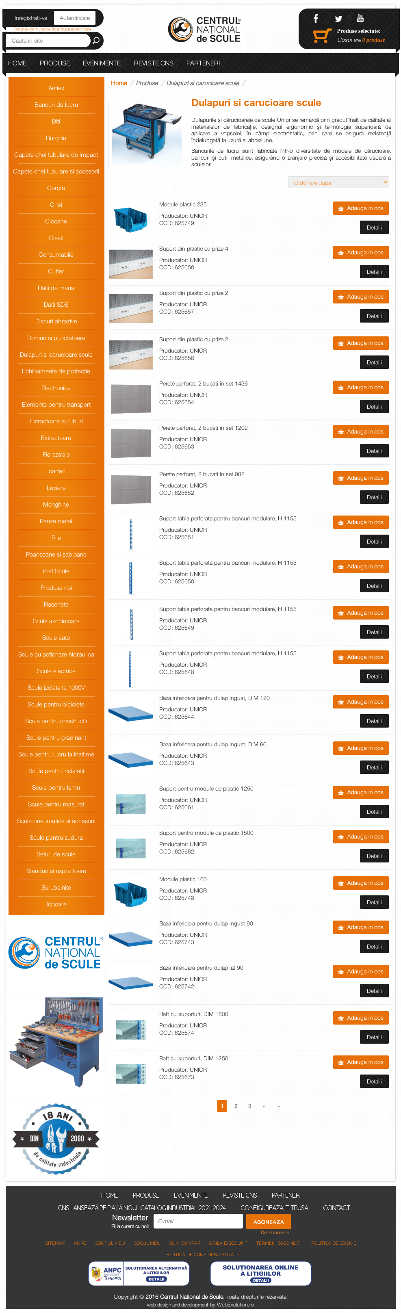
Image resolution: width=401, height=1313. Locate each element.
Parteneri (203, 63)
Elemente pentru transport (56, 404)
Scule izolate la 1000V (56, 687)
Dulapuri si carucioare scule (56, 354)
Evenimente (102, 63)
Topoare (56, 904)
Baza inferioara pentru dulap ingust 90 (206, 924)
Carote (56, 187)
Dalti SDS (56, 304)
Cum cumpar (185, 1243)
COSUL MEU (147, 1243)
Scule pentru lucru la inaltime (56, 754)
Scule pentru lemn (56, 787)
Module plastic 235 (183, 205)
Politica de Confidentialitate (202, 1254)
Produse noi (56, 587)
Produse (55, 63)
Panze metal (56, 520)
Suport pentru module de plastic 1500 (206, 833)
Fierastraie (56, 454)
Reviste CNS (153, 63)
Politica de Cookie (333, 1243)
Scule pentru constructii (56, 720)
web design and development (177, 1305)
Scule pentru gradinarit (56, 737)
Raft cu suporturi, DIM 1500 (193, 1014)
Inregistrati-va (31, 17)
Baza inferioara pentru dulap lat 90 (201, 968)
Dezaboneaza (275, 1232)
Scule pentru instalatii (56, 770)
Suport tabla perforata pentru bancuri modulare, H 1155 (228, 519)
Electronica (56, 387)
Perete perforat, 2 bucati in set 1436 (203, 384)
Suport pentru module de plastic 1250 (206, 789)
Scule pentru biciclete (56, 704)
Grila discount (228, 1243)
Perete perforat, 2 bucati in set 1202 (203, 428)
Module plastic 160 (183, 879)
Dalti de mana (56, 287)
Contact (336, 1207)
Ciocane (56, 221)
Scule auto (56, 637)
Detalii (374, 227)
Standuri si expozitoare (56, 870)
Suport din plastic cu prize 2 (193, 293)
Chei (56, 204)
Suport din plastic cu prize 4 (193, 249)
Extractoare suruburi (56, 421)
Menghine (56, 504)
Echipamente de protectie (56, 371)
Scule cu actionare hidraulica (56, 654)
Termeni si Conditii (279, 1243)
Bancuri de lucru (56, 104)
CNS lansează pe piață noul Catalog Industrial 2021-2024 (106, 83)
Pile (56, 537)
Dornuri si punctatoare (56, 337)
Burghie (56, 137)
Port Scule (56, 570)
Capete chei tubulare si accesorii (56, 171)
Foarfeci (56, 470)
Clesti (56, 237)
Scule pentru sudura (56, 837)
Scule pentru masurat (56, 804)
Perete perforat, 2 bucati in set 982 (202, 474)
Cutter (56, 271)
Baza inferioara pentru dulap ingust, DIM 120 (214, 698)
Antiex (56, 87)
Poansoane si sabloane (56, 554)
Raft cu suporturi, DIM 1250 (193, 1058)
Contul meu (110, 1243)
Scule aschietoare (56, 620)
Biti (56, 121)
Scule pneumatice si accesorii (56, 820)
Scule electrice (56, 670)
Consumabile (56, 254)
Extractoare (56, 437)
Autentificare (75, 17)
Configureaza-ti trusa (274, 1207)
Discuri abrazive (56, 321)
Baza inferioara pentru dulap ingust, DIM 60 (213, 744)
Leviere (56, 487)
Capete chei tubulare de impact (56, 154)
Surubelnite (56, 887)
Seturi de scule (56, 854)
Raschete (56, 604)
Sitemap (55, 1243)
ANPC (80, 1243)
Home (17, 63)
